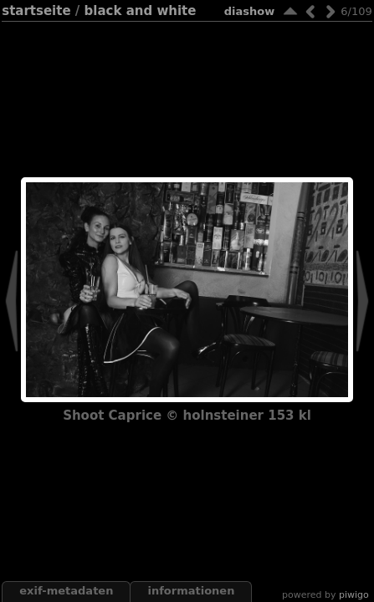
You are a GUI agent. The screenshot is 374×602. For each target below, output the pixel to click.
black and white (141, 10)
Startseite (36, 10)
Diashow (249, 11)
